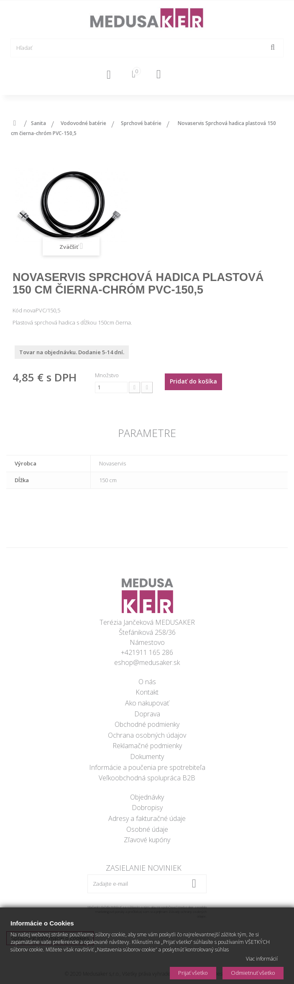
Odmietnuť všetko (253, 972)
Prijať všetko (193, 972)
